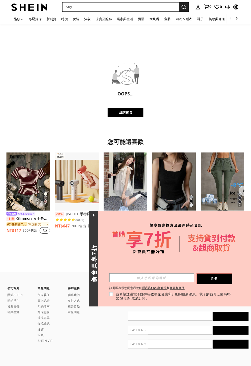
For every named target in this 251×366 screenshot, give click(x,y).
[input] (151, 277)
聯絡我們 (74, 295)
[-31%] (59, 214)
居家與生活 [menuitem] (125, 19)
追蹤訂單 (44, 318)
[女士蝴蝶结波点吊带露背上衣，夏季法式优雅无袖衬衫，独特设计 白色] (125, 181)
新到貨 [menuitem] (51, 19)
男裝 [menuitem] (141, 19)
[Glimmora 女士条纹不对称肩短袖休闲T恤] (28, 181)
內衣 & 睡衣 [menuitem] (184, 19)
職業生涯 (13, 312)
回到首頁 (125, 112)
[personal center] (198, 7)
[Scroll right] (236, 19)
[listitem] (28, 193)
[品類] (18, 19)
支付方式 (74, 300)
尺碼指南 (44, 306)
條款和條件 (177, 288)
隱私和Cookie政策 (154, 288)
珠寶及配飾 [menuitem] (104, 19)
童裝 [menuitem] (167, 19)
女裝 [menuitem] (76, 19)
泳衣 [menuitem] (87, 19)
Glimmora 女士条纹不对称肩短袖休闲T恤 (28, 219)
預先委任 (44, 295)
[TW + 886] (138, 330)
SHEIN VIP (45, 341)
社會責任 (13, 306)
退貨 (41, 329)
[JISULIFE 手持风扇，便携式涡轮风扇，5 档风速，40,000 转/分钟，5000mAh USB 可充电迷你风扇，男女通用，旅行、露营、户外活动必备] (77, 181)
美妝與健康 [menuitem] (217, 19)
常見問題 (74, 312)
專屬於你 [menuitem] (35, 19)
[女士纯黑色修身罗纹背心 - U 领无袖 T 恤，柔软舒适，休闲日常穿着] (174, 181)
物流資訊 (44, 323)
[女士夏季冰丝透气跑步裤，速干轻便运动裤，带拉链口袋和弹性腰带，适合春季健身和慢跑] (222, 181)
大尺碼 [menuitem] (154, 19)
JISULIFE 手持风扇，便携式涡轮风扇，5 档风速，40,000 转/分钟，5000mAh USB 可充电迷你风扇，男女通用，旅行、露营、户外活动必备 (77, 214)
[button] (120, 7)
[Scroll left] (230, 19)
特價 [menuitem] (64, 19)
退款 (41, 335)
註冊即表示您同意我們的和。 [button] (148, 288)
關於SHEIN (15, 295)
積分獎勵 (74, 306)
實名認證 (44, 300)
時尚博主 (13, 300)
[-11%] (10, 219)
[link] (207, 7)
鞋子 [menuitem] (200, 19)
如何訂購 (44, 312)
